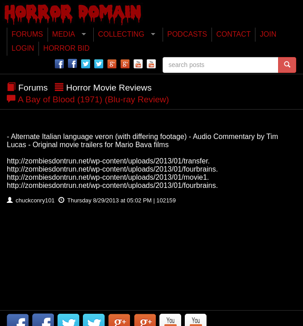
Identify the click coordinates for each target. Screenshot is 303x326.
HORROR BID (66, 48)
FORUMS (27, 34)
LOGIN (23, 48)
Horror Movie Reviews (109, 87)
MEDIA (63, 34)
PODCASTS (187, 34)
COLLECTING (121, 34)
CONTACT (233, 34)
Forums (33, 87)
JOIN (268, 34)
